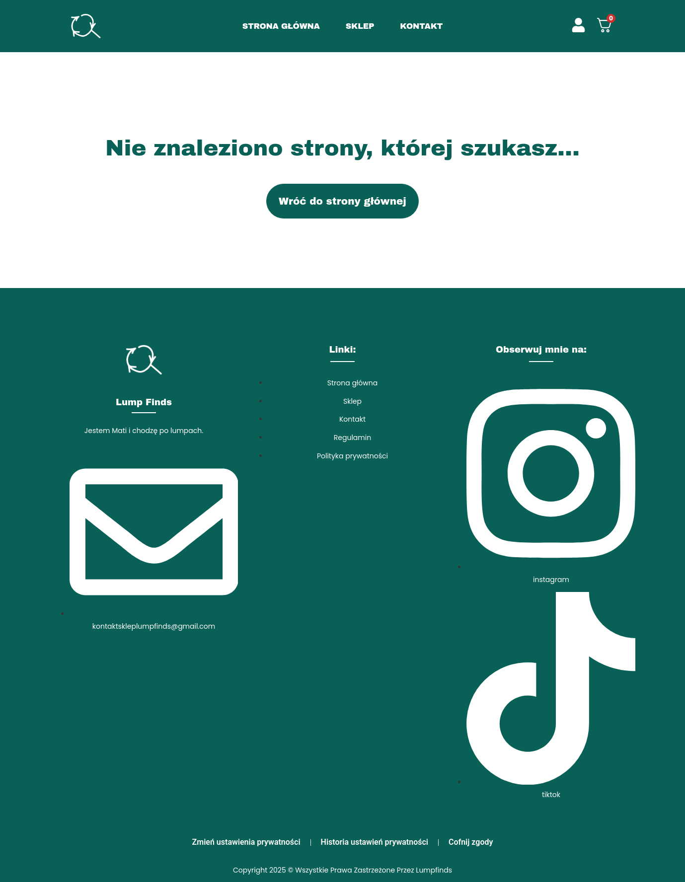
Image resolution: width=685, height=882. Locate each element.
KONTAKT (421, 26)
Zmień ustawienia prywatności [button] (246, 842)
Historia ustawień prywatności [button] (374, 842)
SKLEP (360, 26)
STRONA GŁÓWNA (281, 26)
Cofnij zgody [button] (471, 842)
